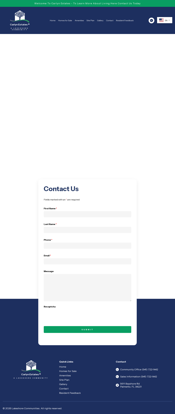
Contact (109, 20)
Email (47, 255)
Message (49, 271)
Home (53, 20)
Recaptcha (50, 306)
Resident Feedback (125, 20)
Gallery (100, 20)
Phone (48, 239)
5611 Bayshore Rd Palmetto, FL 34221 (129, 385)
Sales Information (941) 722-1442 (136, 376)
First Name (50, 208)
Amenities (79, 20)
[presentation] (64, 314)
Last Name (50, 224)
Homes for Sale (65, 20)
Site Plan (90, 20)
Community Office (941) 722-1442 (137, 369)
